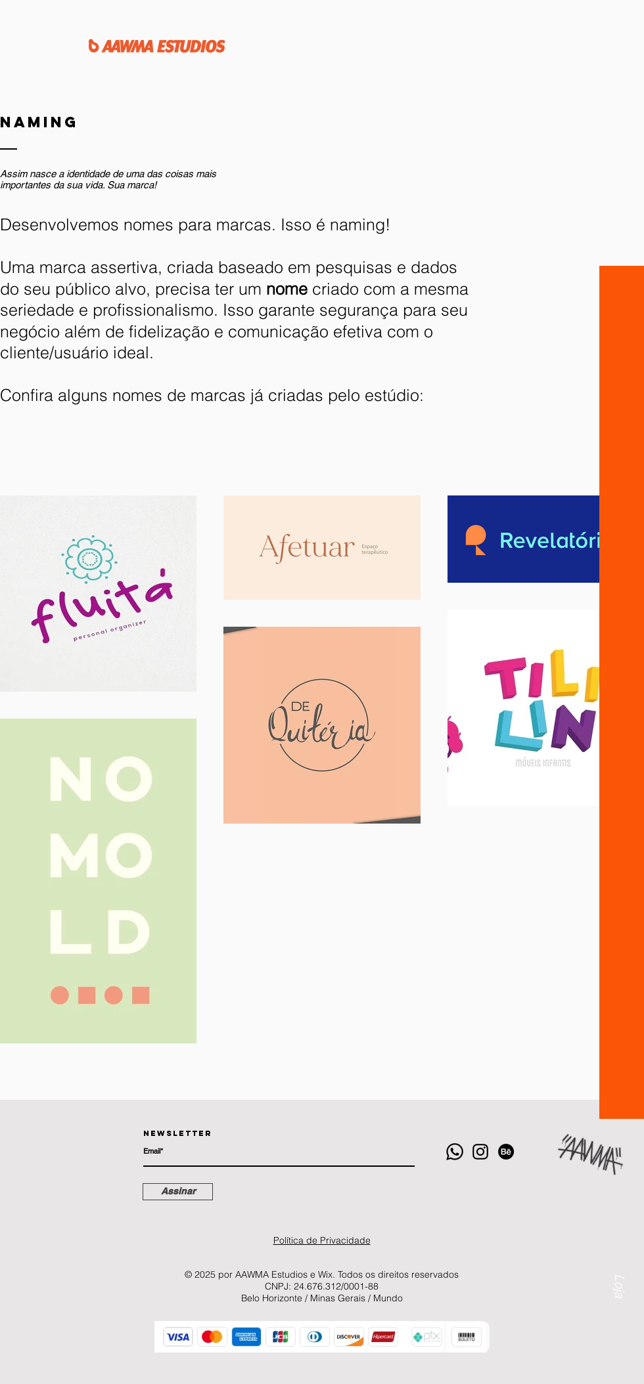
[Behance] (506, 1151)
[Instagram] (480, 1151)
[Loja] (619, 1247)
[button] (621, 126)
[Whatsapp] (454, 1151)
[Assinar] (178, 1191)
